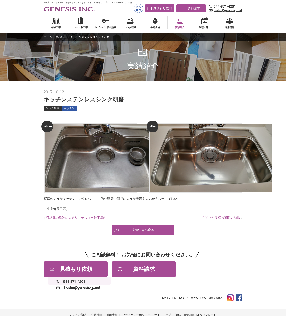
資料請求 (194, 8)
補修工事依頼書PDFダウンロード (195, 300)
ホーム (48, 37)
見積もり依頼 (162, 8)
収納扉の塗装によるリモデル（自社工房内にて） (81, 218)
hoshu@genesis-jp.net (228, 10)
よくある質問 (77, 300)
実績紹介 (61, 37)
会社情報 (96, 300)
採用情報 (111, 300)
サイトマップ (162, 300)
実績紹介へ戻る (143, 230)
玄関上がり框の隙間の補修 (221, 218)
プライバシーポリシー (136, 300)
